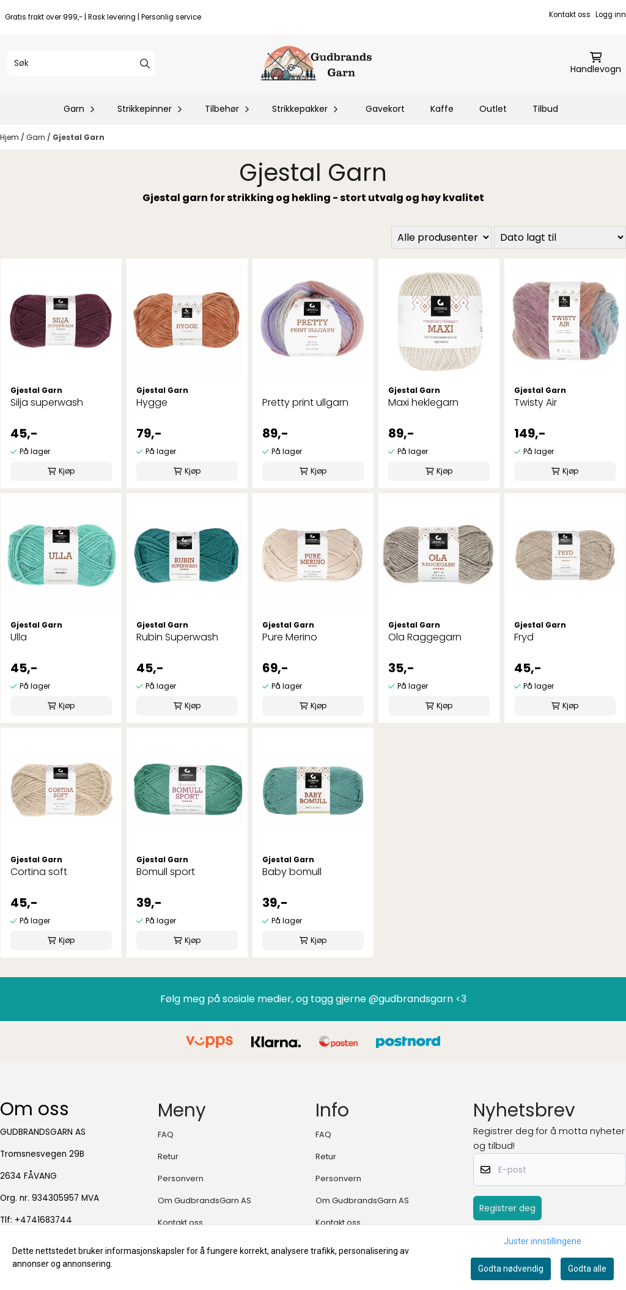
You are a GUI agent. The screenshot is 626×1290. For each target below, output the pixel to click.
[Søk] (81, 63)
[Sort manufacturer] (441, 237)
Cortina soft (38, 872)
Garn (36, 137)
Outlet (493, 109)
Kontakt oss (570, 15)
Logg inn (610, 15)
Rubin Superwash (177, 637)
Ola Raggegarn (425, 637)
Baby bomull (292, 872)
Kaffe (442, 109)
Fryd (524, 637)
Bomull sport (165, 872)
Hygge (152, 402)
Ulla (18, 637)
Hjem (10, 137)
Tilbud (545, 109)
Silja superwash (46, 402)
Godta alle (587, 1269)
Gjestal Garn (79, 137)
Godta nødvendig (510, 1269)
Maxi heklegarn (423, 402)
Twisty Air (535, 402)
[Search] (145, 63)
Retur (168, 1156)
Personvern (181, 1178)
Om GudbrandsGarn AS (204, 1200)
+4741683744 (43, 1220)
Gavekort (385, 109)
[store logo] (316, 63)
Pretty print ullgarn (305, 402)
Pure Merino (289, 637)
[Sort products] (560, 237)
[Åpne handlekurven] (595, 63)
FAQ (166, 1134)
